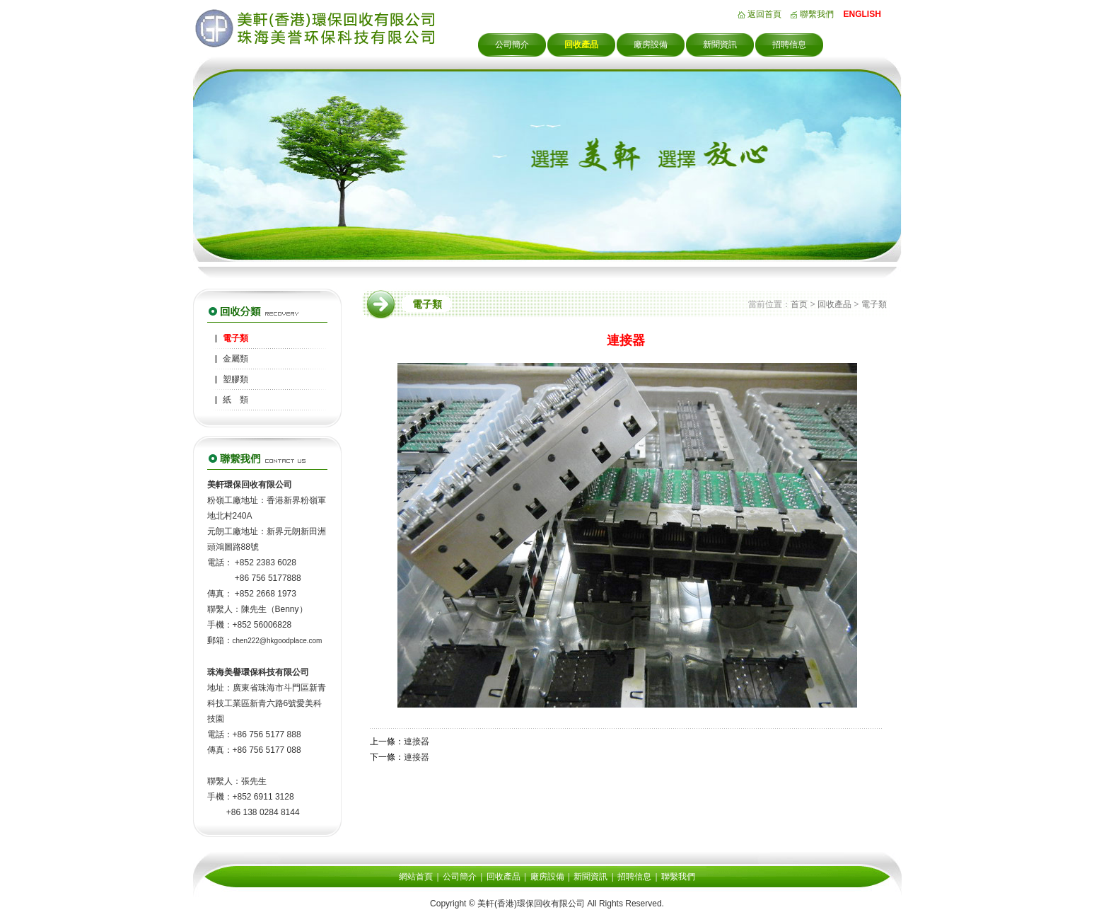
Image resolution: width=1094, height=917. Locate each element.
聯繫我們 (817, 14)
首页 (799, 304)
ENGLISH (862, 14)
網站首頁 (416, 877)
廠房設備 (651, 45)
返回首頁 (764, 14)
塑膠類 (235, 379)
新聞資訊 (720, 45)
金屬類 (235, 359)
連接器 (416, 741)
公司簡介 (512, 45)
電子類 (235, 338)
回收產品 (581, 45)
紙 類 (235, 400)
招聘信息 (789, 45)
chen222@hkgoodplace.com (277, 641)
